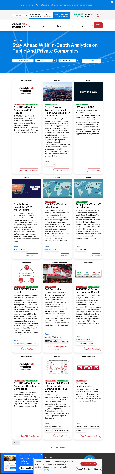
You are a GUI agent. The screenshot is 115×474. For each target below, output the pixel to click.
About (83, 25)
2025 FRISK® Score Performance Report (87, 291)
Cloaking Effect (31, 343)
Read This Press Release (29, 170)
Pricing (90, 25)
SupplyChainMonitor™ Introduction (88, 206)
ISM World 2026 (85, 107)
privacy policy (43, 470)
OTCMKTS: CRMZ (88, 15)
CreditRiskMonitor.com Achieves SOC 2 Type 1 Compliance (27, 386)
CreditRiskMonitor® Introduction (56, 206)
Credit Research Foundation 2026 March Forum (23, 207)
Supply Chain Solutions (59, 25)
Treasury (24, 249)
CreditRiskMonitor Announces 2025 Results (24, 110)
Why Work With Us (34, 25)
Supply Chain (50, 164)
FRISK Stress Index (52, 341)
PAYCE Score (19, 343)
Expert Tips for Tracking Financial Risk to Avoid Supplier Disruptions (57, 111)
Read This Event (94, 170)
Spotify (46, 457)
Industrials (95, 426)
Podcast (51, 457)
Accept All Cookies (89, 464)
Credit (16, 249)
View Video (65, 255)
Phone (56, 457)
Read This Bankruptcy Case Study (58, 348)
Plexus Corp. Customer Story (85, 384)
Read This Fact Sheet (30, 349)
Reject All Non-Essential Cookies (89, 469)
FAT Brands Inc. (53, 289)
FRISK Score (56, 337)
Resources (74, 25)
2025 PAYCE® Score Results (25, 291)
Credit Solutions (47, 25)
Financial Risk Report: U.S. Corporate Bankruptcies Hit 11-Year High (57, 387)
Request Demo (98, 25)
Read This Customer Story (90, 436)
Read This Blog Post (62, 170)
